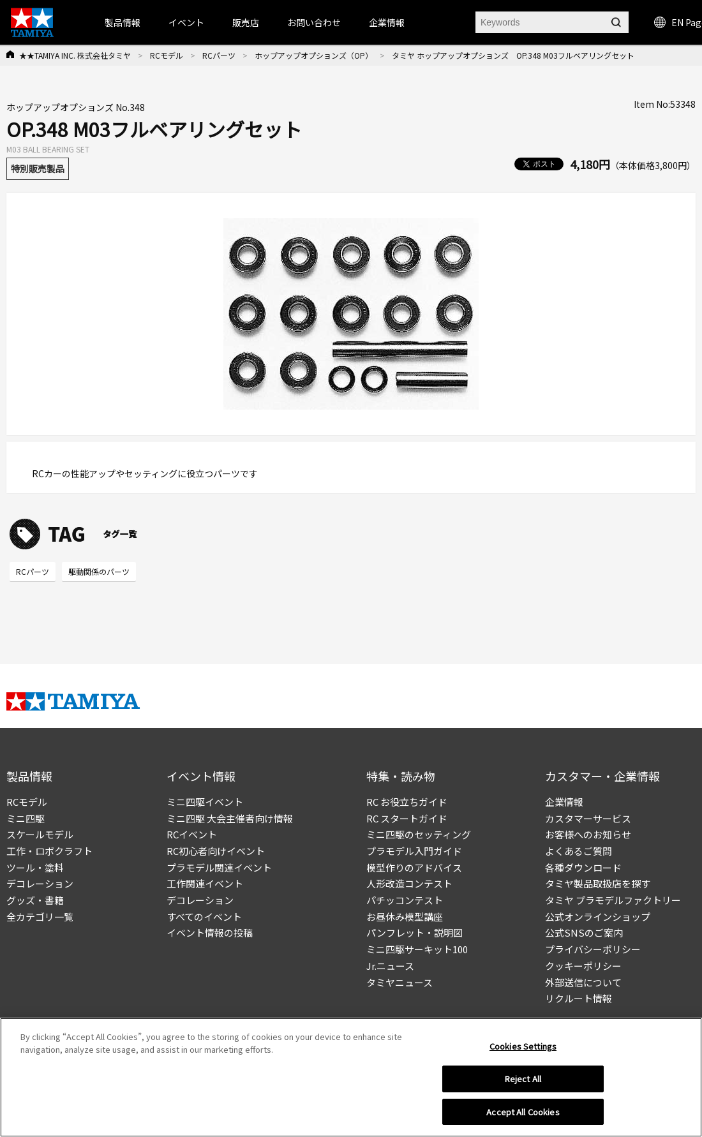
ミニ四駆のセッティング (418, 834)
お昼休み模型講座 (404, 916)
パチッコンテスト (404, 900)
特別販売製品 (37, 168)
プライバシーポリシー (593, 949)
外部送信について (583, 982)
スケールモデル (39, 834)
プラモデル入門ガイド (414, 851)
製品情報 (122, 22)
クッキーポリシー (583, 965)
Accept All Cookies (522, 1115)
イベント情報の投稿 (210, 932)
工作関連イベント (205, 883)
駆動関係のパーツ (99, 571)
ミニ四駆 (25, 818)
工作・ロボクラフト (49, 851)
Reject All (523, 1082)
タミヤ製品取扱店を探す (597, 883)
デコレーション (39, 883)
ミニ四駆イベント (205, 801)
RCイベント (192, 834)
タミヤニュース (399, 982)
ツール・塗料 (35, 867)
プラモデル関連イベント (219, 867)
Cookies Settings (522, 1049)
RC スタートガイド (406, 818)
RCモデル (166, 55)
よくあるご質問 (578, 851)
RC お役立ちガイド (406, 801)
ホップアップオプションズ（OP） (314, 55)
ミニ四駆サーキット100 (417, 949)
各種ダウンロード (583, 867)
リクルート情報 (578, 998)
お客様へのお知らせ (588, 834)
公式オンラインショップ (597, 916)
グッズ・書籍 (35, 900)
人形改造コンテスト (409, 883)
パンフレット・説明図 (414, 932)
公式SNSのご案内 (584, 932)
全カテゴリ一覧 (39, 916)
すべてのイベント (204, 916)
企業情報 (564, 801)
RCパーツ (218, 55)
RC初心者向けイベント (216, 851)
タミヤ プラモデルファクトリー (613, 900)
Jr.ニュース (390, 965)
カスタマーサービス (588, 818)
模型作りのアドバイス (414, 867)
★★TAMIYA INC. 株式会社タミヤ (75, 55)
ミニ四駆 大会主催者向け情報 (230, 818)
